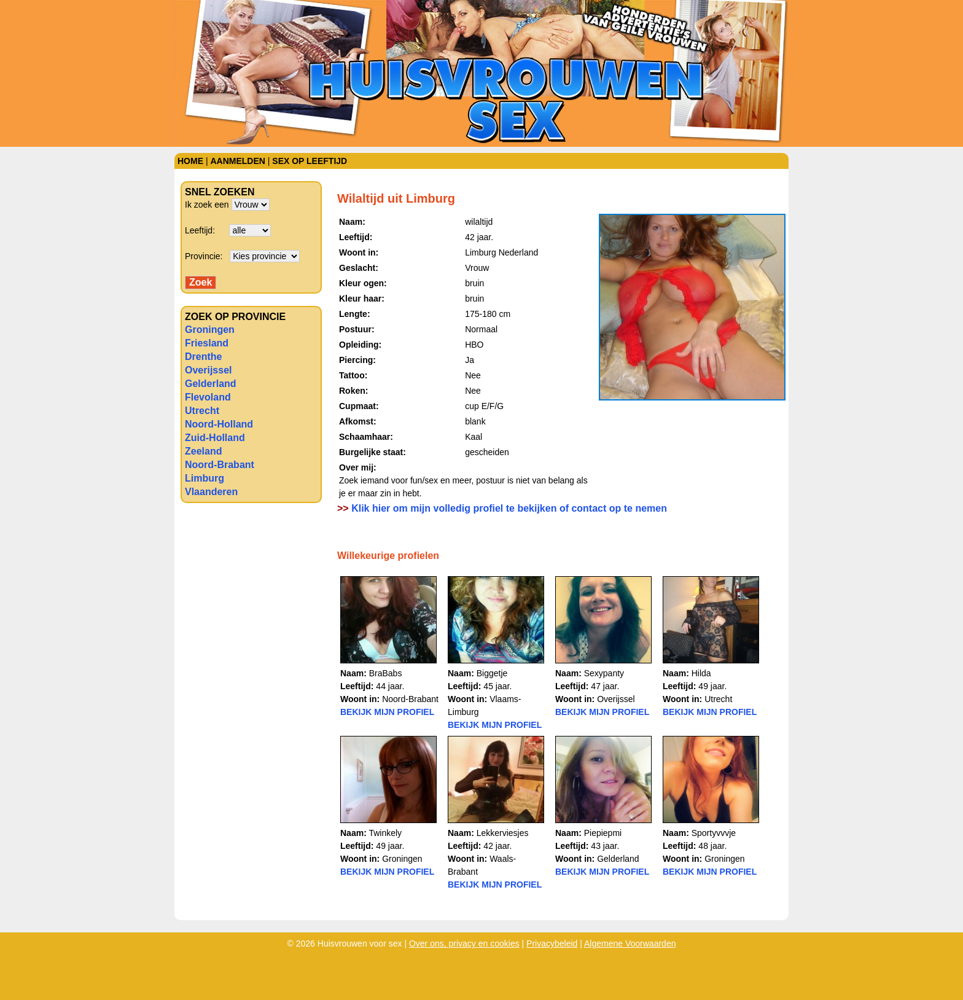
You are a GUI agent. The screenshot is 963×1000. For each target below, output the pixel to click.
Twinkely (385, 833)
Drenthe (203, 356)
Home (190, 161)
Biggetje (492, 673)
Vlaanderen (211, 491)
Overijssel (208, 370)
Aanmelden (237, 161)
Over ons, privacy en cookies (464, 943)
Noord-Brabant (219, 464)
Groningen (210, 329)
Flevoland (208, 397)
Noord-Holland (219, 424)
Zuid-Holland (215, 437)
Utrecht (202, 410)
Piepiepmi (603, 833)
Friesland (206, 343)
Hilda (701, 673)
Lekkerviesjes (503, 833)
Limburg (204, 478)
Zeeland (203, 451)
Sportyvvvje (714, 833)
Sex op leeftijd (309, 161)
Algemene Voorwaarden (630, 943)
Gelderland (210, 383)
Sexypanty (604, 673)
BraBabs (385, 673)
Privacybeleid (551, 943)
